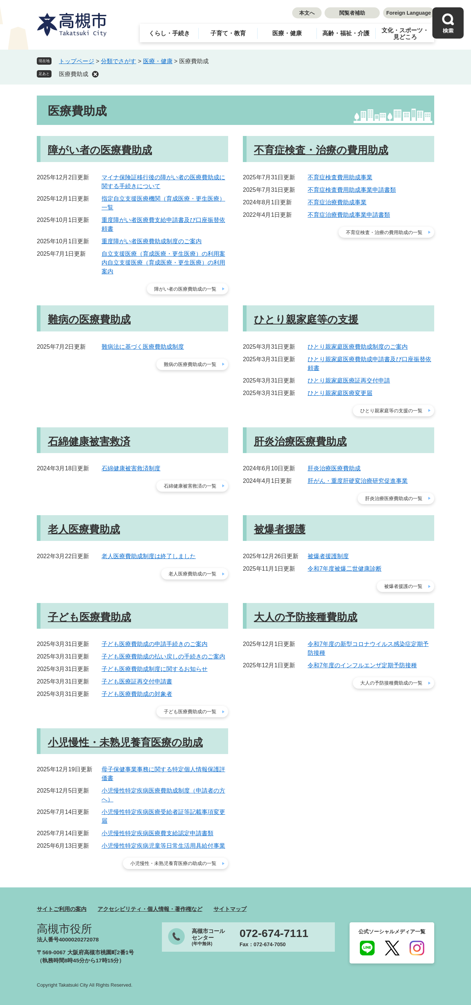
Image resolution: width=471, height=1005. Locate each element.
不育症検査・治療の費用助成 (321, 150)
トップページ (76, 61)
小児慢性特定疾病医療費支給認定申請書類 (157, 833)
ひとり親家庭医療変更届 (340, 393)
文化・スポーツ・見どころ (405, 33)
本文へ (307, 13)
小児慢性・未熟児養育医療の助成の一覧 (173, 863)
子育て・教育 (228, 33)
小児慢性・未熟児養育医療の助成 (125, 742)
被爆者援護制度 (328, 556)
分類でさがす (118, 61)
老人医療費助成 (84, 529)
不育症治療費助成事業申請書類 (349, 215)
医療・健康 (287, 33)
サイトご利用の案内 (61, 909)
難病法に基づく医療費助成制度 (143, 347)
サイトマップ (230, 909)
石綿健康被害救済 (89, 441)
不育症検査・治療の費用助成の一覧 (384, 232)
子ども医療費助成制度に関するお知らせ (155, 669)
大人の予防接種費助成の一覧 (391, 683)
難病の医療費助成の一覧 (190, 364)
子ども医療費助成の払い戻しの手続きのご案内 (163, 656)
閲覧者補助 (352, 13)
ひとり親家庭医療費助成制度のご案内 (358, 347)
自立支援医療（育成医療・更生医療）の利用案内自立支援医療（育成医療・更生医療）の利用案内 (163, 262)
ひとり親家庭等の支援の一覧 (391, 410)
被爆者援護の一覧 (403, 586)
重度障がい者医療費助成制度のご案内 (152, 241)
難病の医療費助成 (89, 319)
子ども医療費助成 (89, 617)
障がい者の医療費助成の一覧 (185, 289)
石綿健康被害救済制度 (131, 468)
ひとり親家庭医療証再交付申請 (349, 380)
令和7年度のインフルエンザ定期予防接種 (362, 665)
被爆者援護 (279, 529)
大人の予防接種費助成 (305, 617)
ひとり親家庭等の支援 (306, 319)
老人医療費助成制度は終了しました (149, 556)
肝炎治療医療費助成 (300, 441)
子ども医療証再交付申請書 (137, 681)
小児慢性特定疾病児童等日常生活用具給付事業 (163, 846)
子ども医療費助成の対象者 (137, 694)
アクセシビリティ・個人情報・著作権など (150, 909)
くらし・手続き (169, 33)
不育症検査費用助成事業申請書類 (352, 190)
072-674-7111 (274, 933)
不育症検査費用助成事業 (340, 177)
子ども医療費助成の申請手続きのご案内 (155, 644)
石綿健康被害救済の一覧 (190, 486)
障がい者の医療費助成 (100, 150)
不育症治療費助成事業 (337, 202)
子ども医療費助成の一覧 (190, 711)
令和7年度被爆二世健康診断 (345, 569)
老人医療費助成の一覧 (192, 574)
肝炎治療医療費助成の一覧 (393, 498)
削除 (95, 74)
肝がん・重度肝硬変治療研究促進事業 (358, 481)
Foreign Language (408, 13)
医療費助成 (73, 74)
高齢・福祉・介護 (345, 33)
